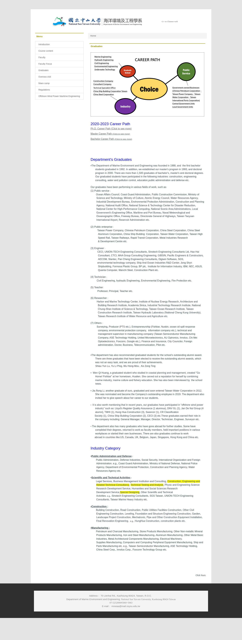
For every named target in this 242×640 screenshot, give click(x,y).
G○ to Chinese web (170, 21)
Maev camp (44, 83)
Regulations (44, 89)
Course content (45, 51)
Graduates (43, 70)
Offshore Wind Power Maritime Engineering (59, 96)
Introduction (44, 44)
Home (93, 36)
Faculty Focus (45, 64)
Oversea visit (44, 77)
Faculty (41, 57)
